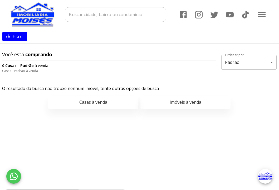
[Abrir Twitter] (214, 14)
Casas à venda (93, 102)
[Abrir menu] (261, 14)
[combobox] (115, 14)
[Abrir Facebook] (183, 14)
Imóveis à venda (185, 102)
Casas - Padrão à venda (20, 71)
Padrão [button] (232, 62)
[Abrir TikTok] (245, 14)
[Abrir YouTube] (229, 14)
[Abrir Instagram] (198, 14)
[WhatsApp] (13, 176)
